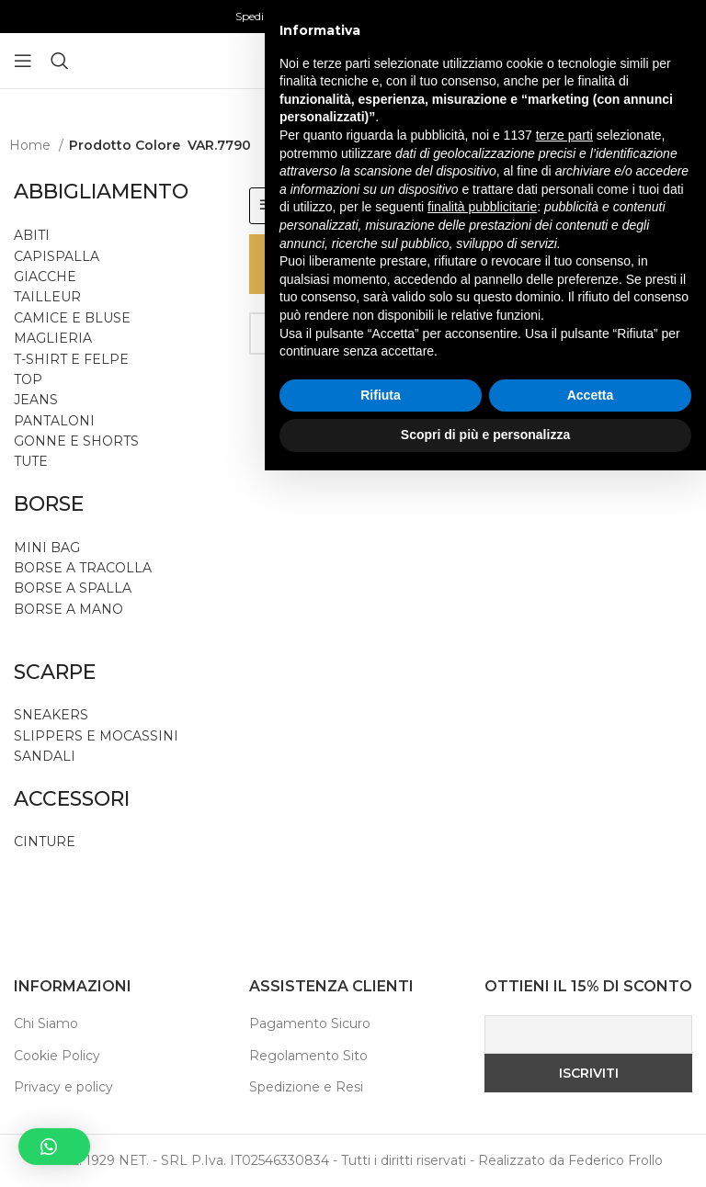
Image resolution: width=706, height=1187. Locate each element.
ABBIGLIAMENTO (101, 191)
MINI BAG (49, 547)
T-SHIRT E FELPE (71, 359)
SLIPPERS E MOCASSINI (96, 736)
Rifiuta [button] (380, 1111)
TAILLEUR (47, 296)
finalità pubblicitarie (482, 923)
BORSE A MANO (68, 609)
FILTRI (298, 205)
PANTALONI (54, 421)
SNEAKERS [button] (51, 715)
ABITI (32, 235)
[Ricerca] (59, 60)
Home (31, 145)
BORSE (49, 504)
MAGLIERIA (53, 338)
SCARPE (55, 672)
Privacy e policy (63, 1087)
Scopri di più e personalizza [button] (485, 1151)
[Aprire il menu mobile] (23, 60)
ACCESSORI (72, 798)
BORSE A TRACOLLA (83, 568)
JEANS (36, 399)
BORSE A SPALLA (72, 588)
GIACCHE (45, 276)
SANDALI (44, 756)
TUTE (31, 461)
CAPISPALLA (56, 256)
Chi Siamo (46, 1023)
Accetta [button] (590, 1111)
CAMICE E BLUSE (72, 318)
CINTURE (44, 841)
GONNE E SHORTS (76, 441)
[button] (54, 1146)
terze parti (564, 851)
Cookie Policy (57, 1055)
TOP (28, 379)
